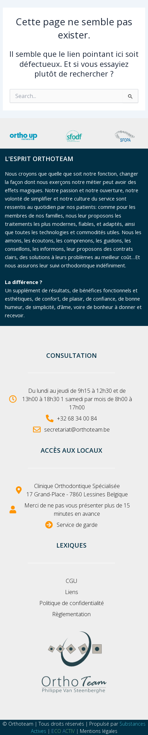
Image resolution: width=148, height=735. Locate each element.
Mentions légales (98, 731)
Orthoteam (20, 723)
